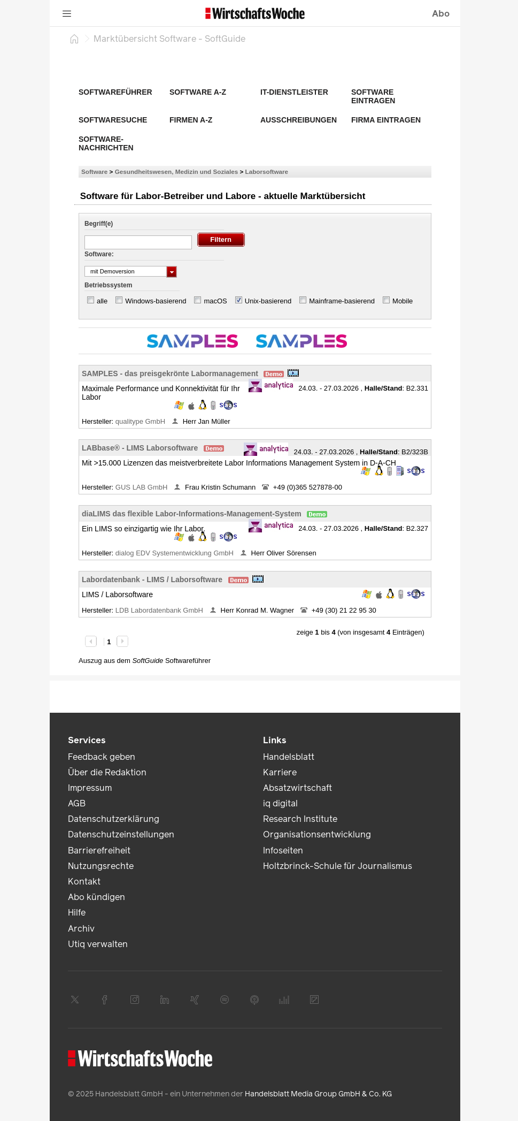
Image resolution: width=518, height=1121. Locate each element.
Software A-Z (197, 92)
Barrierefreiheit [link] (99, 850)
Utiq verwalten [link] (98, 944)
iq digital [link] (280, 803)
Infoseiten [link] (283, 850)
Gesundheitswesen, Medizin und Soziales (176, 171)
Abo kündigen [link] (96, 897)
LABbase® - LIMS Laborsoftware (140, 448)
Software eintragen (373, 96)
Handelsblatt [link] (288, 757)
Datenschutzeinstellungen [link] (121, 834)
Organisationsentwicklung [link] (317, 834)
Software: (99, 254)
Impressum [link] (90, 788)
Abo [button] (441, 13)
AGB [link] (77, 803)
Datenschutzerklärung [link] (113, 819)
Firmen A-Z (190, 120)
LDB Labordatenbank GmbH (160, 610)
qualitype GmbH (141, 421)
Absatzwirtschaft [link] (297, 788)
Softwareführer (115, 92)
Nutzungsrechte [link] (101, 866)
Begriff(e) (98, 223)
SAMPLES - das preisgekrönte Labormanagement (170, 373)
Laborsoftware (267, 171)
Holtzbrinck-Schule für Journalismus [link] (337, 866)
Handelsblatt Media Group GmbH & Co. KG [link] (318, 1094)
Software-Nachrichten (106, 143)
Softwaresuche (113, 120)
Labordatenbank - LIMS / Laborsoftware (152, 579)
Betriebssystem (108, 285)
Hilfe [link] (77, 912)
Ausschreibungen (298, 120)
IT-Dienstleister (294, 92)
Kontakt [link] (84, 881)
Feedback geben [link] (101, 757)
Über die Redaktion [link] (107, 772)
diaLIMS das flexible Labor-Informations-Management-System (191, 513)
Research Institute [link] (300, 819)
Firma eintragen (386, 120)
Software (94, 171)
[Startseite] (74, 38)
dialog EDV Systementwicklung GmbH (175, 553)
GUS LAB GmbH (142, 487)
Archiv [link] (81, 928)
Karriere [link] (280, 772)
